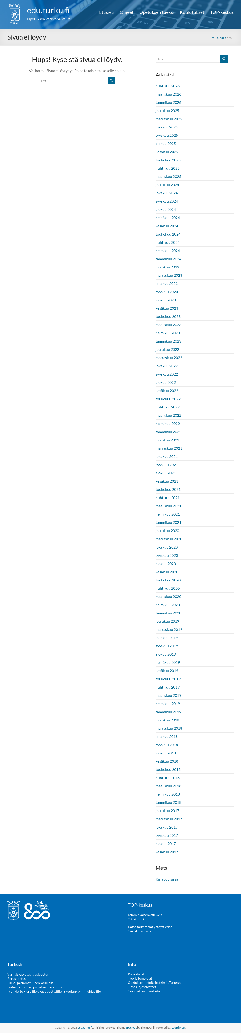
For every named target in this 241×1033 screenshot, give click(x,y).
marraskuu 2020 (169, 539)
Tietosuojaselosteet (142, 987)
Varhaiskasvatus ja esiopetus (28, 974)
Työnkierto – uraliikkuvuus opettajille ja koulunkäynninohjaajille (54, 991)
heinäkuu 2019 (168, 662)
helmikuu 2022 (168, 423)
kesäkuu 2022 (167, 390)
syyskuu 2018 (167, 744)
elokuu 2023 (166, 300)
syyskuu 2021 (167, 464)
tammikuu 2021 (168, 522)
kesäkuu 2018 (167, 761)
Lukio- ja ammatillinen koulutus (30, 983)
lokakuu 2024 (167, 193)
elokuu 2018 (166, 753)
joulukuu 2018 (167, 720)
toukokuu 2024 (168, 234)
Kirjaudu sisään (168, 879)
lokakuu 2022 (167, 366)
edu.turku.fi (48, 10)
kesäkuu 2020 (167, 571)
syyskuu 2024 (167, 201)
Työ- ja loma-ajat (140, 978)
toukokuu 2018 (168, 769)
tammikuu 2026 (168, 102)
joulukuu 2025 (167, 110)
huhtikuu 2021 (168, 497)
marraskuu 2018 (169, 728)
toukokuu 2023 (168, 316)
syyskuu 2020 (167, 555)
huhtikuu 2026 (168, 86)
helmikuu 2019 (168, 703)
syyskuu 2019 (167, 646)
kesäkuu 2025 (167, 151)
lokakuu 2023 (167, 283)
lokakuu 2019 (167, 637)
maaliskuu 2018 (168, 786)
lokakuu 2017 (167, 827)
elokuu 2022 (166, 382)
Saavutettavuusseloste (144, 991)
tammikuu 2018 (168, 802)
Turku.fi (15, 964)
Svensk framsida (139, 931)
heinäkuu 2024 (168, 217)
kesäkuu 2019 (167, 670)
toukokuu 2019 (168, 679)
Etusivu (106, 12)
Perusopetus (16, 978)
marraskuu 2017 (169, 819)
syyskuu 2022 (167, 374)
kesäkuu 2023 (167, 308)
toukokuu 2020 (168, 580)
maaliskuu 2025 (168, 176)
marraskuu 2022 (169, 357)
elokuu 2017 (166, 843)
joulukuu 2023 (167, 267)
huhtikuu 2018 (168, 777)
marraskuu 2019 (169, 629)
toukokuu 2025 (168, 160)
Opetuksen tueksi (156, 12)
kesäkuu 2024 (167, 226)
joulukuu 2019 (167, 621)
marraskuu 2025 (169, 118)
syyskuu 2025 (167, 135)
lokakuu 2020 (167, 547)
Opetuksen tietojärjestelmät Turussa (154, 983)
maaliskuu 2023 (168, 324)
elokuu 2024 (166, 209)
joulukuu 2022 (167, 349)
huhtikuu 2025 (168, 168)
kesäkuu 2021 (167, 481)
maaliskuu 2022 (168, 415)
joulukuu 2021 (167, 440)
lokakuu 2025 (167, 127)
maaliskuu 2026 (168, 94)
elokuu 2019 (166, 654)
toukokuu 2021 (168, 489)
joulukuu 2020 (167, 530)
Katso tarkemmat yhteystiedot (150, 927)
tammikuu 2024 (168, 258)
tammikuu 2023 (168, 341)
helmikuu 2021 (168, 514)
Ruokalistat (136, 974)
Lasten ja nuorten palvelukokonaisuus (34, 987)
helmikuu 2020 (168, 604)
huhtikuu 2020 (168, 588)
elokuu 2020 (166, 563)
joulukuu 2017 (167, 810)
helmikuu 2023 (168, 333)
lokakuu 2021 (167, 456)
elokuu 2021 (166, 473)
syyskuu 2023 (167, 291)
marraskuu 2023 (169, 275)
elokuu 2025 (166, 143)
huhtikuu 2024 (168, 242)
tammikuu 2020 (168, 613)
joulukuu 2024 (167, 184)
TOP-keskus (222, 12)
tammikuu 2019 (168, 711)
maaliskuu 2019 (168, 695)
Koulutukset (192, 12)
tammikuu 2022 (168, 431)
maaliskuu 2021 (168, 506)
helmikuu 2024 (168, 250)
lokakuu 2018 (167, 736)
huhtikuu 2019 (168, 687)
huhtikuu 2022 (168, 407)
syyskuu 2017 (167, 835)
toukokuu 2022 (168, 398)
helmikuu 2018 (168, 794)
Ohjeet (126, 12)
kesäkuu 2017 (167, 851)
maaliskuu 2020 (168, 596)
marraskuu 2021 (169, 448)
